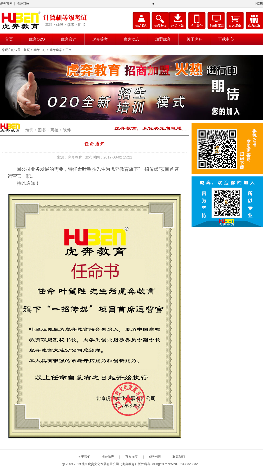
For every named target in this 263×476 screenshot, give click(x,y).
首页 (9, 39)
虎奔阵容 (108, 457)
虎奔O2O (37, 39)
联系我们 (179, 457)
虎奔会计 (68, 39)
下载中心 (226, 39)
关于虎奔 (194, 39)
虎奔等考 (100, 39)
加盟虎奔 (163, 39)
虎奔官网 (6, 3)
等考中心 (39, 50)
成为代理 (155, 457)
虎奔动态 (131, 39)
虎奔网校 (23, 3)
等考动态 (55, 50)
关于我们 (84, 457)
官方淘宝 (131, 457)
